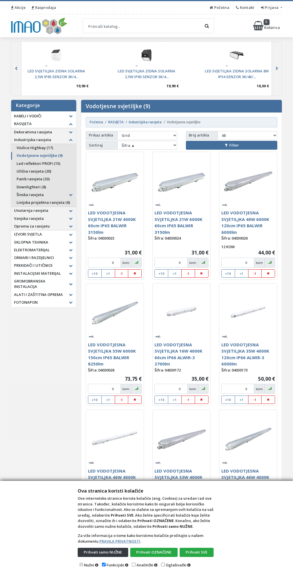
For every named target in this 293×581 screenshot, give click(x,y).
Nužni (89, 565)
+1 (108, 273)
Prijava (270, 7)
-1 (121, 273)
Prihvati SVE (196, 552)
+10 (95, 273)
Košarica (267, 25)
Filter (232, 145)
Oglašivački (176, 565)
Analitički (145, 565)
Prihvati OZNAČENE (153, 552)
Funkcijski (115, 565)
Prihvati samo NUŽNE (103, 552)
